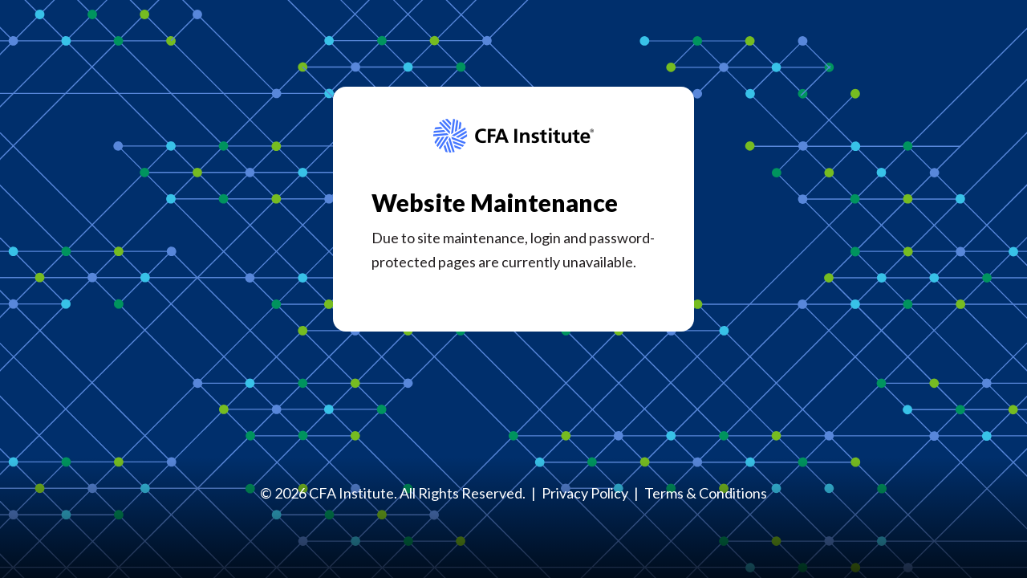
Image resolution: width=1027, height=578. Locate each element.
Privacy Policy (585, 493)
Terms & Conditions (705, 493)
